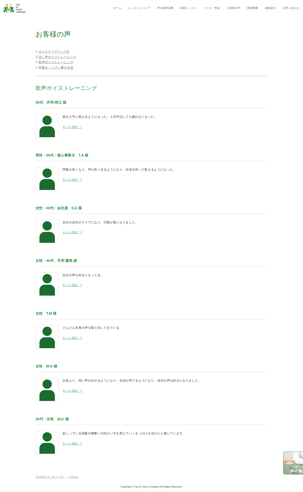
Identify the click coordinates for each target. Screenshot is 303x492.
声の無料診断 (165, 7)
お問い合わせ (291, 7)
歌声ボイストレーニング (55, 62)
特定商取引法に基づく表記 (50, 477)
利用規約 (74, 477)
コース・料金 (211, 7)
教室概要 (252, 7)
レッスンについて (139, 7)
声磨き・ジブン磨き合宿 (55, 67)
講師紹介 (270, 7)
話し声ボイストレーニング (57, 57)
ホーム (117, 7)
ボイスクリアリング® (53, 51)
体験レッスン (188, 7)
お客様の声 (234, 7)
